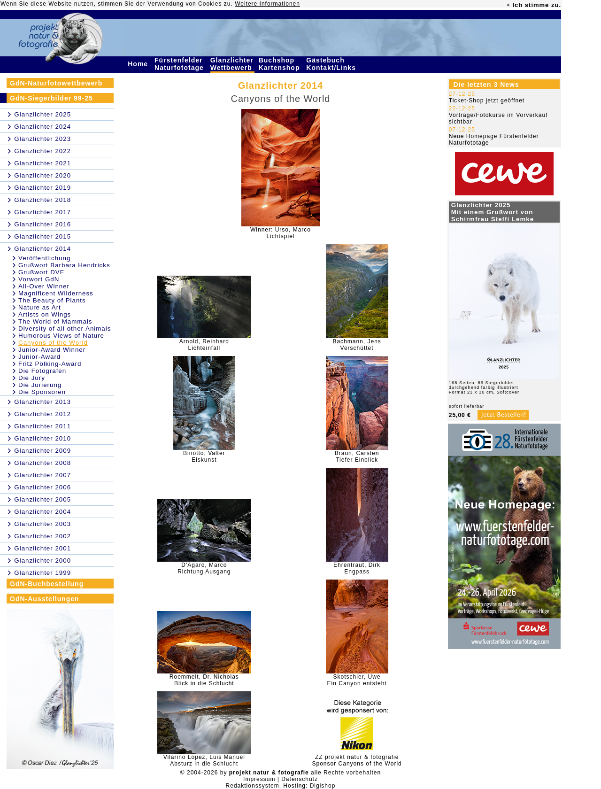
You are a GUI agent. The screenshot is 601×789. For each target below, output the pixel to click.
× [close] (508, 5)
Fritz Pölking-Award (49, 363)
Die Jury (31, 377)
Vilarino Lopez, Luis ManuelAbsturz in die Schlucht (204, 760)
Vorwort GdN (38, 279)
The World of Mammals (55, 321)
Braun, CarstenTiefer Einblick (357, 456)
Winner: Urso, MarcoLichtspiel (280, 233)
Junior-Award (39, 356)
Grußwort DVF (41, 272)
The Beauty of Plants (52, 300)
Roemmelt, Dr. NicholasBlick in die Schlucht (204, 680)
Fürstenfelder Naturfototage (180, 63)
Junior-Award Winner (51, 349)
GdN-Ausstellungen (44, 599)
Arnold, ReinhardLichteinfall (204, 344)
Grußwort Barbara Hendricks (64, 265)
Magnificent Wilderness (55, 293)
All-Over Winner (43, 286)
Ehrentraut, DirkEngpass (356, 568)
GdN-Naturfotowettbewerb (56, 83)
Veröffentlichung (44, 258)
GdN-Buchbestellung (47, 584)
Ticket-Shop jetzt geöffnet (486, 100)
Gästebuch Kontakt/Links (332, 63)
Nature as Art (39, 307)
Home (139, 64)
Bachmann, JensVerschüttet (356, 344)
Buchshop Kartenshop (280, 63)
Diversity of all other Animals (64, 328)
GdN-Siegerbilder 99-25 (51, 98)
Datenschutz (299, 779)
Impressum (259, 779)
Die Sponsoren (42, 391)
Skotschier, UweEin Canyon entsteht (357, 680)
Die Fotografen (42, 370)
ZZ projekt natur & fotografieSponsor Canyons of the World (357, 760)
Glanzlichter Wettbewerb (232, 63)
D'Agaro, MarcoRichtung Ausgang (204, 568)
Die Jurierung (40, 384)
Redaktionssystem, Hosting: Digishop (281, 785)
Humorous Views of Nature (61, 335)
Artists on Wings (44, 314)
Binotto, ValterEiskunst (204, 456)
